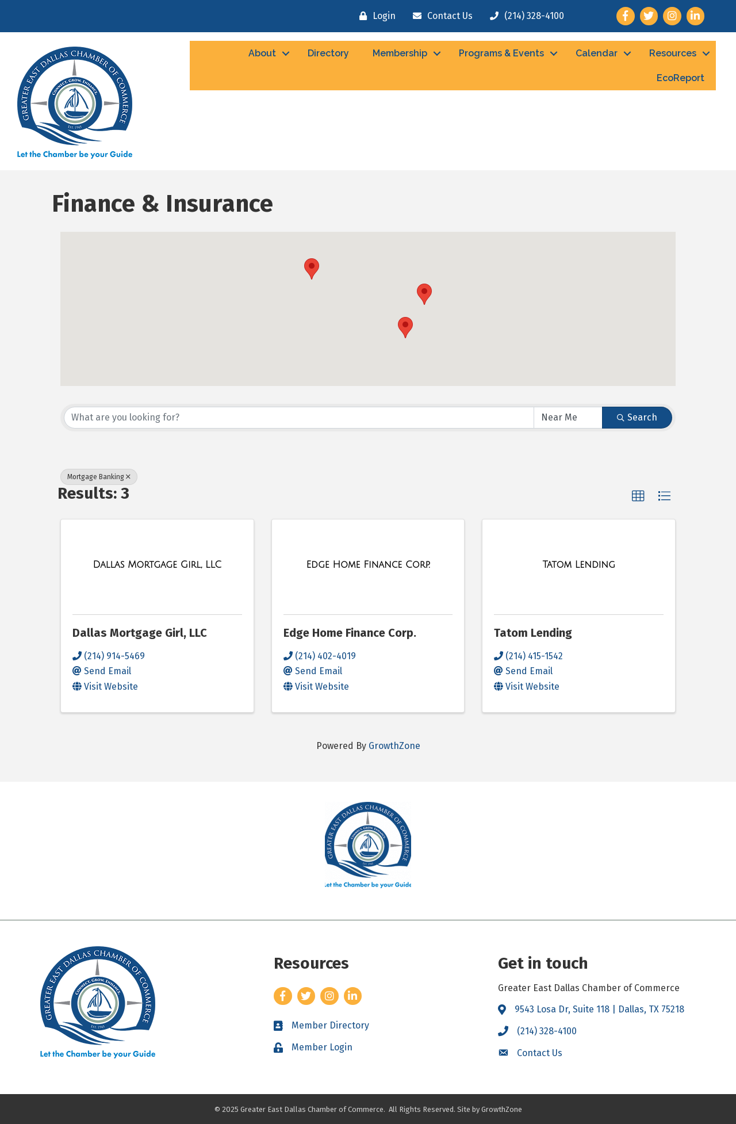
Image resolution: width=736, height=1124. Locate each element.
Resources (672, 53)
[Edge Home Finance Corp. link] (368, 565)
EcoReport (680, 77)
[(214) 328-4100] (524, 16)
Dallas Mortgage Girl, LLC (139, 633)
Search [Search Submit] (637, 417)
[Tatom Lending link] (578, 565)
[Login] (375, 16)
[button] (405, 327)
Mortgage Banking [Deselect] (99, 477)
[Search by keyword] (299, 418)
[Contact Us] (440, 16)
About (262, 53)
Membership (400, 53)
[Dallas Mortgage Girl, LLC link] (157, 565)
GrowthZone (394, 745)
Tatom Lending (533, 633)
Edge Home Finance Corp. (349, 633)
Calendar (597, 53)
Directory (328, 53)
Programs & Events (501, 53)
